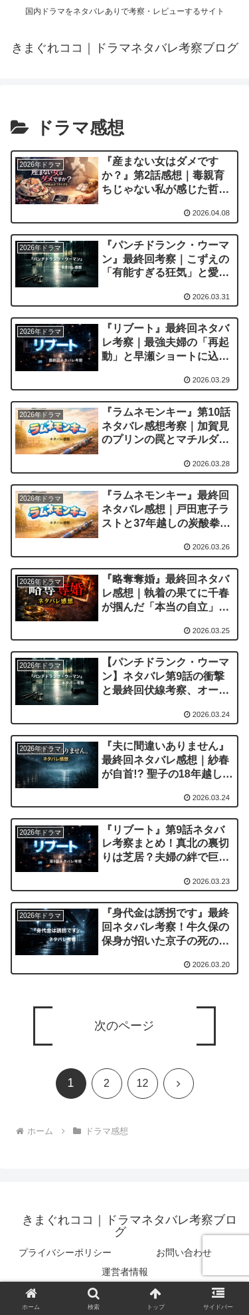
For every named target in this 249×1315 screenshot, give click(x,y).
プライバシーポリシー (65, 1252)
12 (143, 1083)
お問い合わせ (184, 1252)
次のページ (124, 1025)
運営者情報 (125, 1271)
